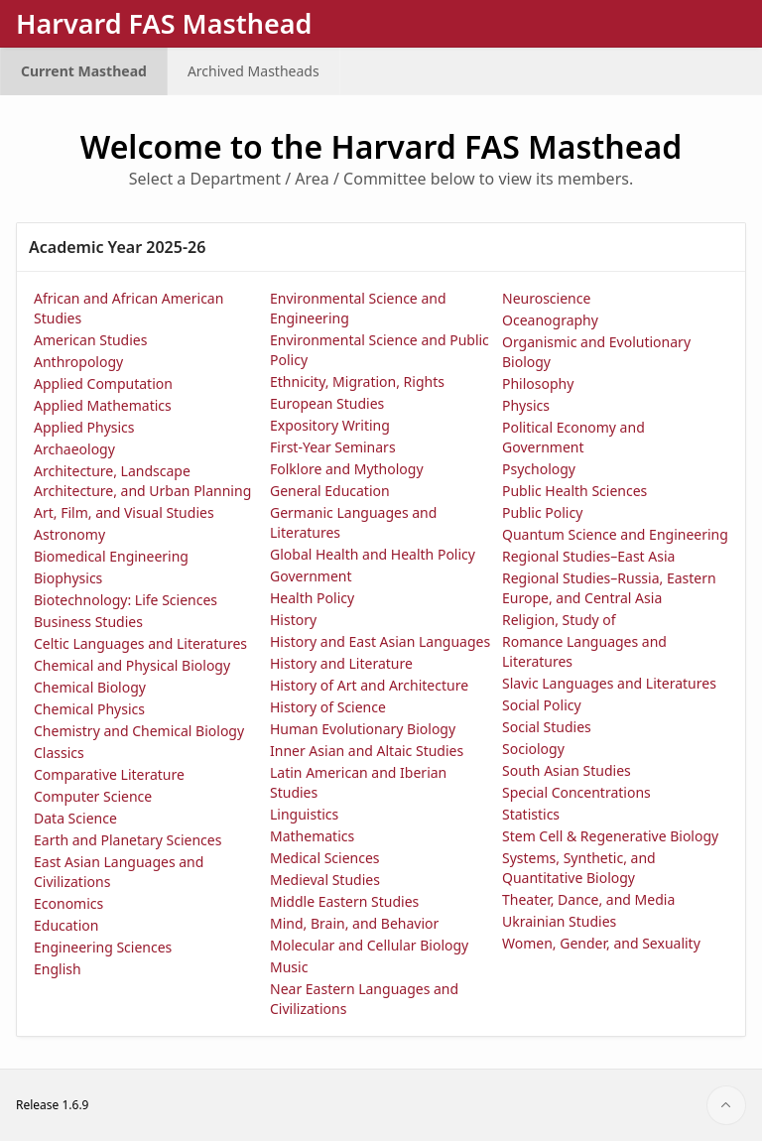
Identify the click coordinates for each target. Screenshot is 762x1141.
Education (66, 925)
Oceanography (550, 320)
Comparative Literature (109, 774)
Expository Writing (330, 425)
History (293, 619)
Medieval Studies (325, 879)
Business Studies (88, 621)
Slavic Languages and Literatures (609, 683)
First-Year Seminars (333, 447)
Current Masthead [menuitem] (84, 71)
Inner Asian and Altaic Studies (366, 750)
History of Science (328, 706)
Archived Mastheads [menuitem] (253, 71)
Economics (68, 903)
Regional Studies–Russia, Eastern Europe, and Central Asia (609, 588)
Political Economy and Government (573, 437)
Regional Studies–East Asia (588, 556)
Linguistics (304, 814)
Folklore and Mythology (347, 468)
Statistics (531, 814)
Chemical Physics (89, 708)
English (57, 968)
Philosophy (537, 383)
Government (311, 576)
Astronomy (69, 534)
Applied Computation (103, 383)
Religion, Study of (559, 619)
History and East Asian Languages (380, 641)
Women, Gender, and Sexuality (601, 943)
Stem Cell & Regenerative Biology (610, 835)
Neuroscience (546, 298)
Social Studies (546, 726)
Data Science (75, 818)
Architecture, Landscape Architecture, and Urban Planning (142, 480)
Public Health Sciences (574, 490)
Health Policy (312, 597)
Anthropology (78, 361)
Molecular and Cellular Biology (369, 945)
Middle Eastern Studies (344, 901)
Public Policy (542, 512)
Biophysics (68, 578)
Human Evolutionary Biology (362, 728)
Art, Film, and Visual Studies (124, 512)
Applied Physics (84, 427)
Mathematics (312, 835)
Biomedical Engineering (111, 556)
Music (289, 966)
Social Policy (541, 705)
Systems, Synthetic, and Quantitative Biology (579, 867)
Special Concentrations (576, 792)
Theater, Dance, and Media (588, 899)
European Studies (327, 403)
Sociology (533, 748)
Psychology (538, 468)
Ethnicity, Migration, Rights (357, 381)
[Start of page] (726, 1105)
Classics (59, 752)
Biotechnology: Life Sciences (125, 599)
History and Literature (341, 663)
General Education (330, 490)
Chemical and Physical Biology (132, 665)
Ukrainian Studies (559, 921)
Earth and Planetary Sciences (127, 839)
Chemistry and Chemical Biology (139, 730)
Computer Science (93, 796)
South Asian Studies (566, 770)
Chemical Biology (90, 687)
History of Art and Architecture (369, 685)
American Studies (90, 339)
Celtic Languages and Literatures (140, 643)
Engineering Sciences (103, 947)
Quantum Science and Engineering (615, 534)
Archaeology (74, 449)
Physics (526, 405)
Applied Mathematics (103, 405)
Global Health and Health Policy (372, 554)
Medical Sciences (325, 857)
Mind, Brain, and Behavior (354, 923)
